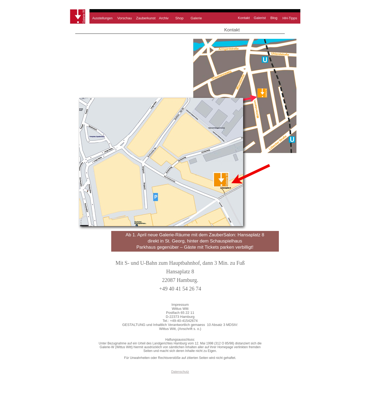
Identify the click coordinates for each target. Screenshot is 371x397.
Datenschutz (180, 372)
